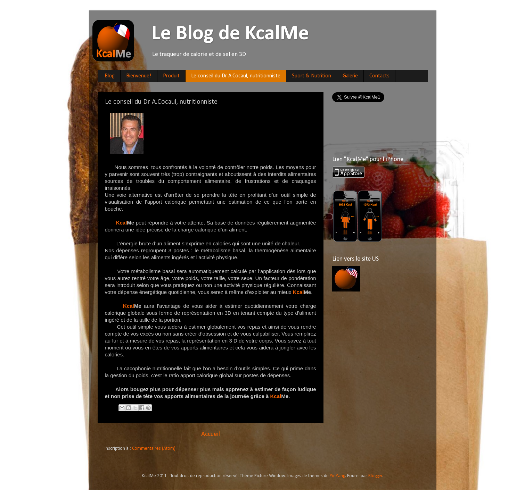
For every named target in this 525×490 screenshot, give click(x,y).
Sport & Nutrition (311, 76)
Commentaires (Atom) (153, 448)
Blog (110, 76)
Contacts (379, 76)
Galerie (350, 76)
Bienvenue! (138, 76)
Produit (171, 76)
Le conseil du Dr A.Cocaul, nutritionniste (235, 76)
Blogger (375, 476)
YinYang (337, 476)
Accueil (210, 434)
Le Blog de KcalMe (206, 34)
